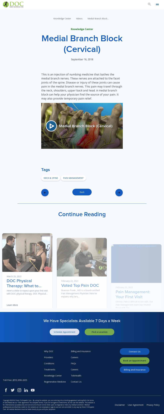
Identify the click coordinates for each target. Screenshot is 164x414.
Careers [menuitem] (74, 357)
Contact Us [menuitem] (76, 381)
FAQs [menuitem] (73, 363)
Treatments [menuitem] (49, 369)
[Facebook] (6, 390)
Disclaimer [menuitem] (120, 404)
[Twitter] (13, 390)
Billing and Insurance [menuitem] (81, 351)
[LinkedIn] (26, 390)
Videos (79, 18)
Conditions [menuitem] (49, 363)
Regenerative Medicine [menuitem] (55, 381)
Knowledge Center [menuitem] (53, 375)
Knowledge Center (62, 18)
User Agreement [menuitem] (136, 404)
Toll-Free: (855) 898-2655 (15, 380)
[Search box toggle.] (149, 4)
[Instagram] (19, 390)
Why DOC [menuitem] (48, 351)
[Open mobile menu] (157, 4)
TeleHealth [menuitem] (76, 375)
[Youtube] (33, 390)
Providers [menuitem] (48, 357)
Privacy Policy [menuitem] (153, 404)
